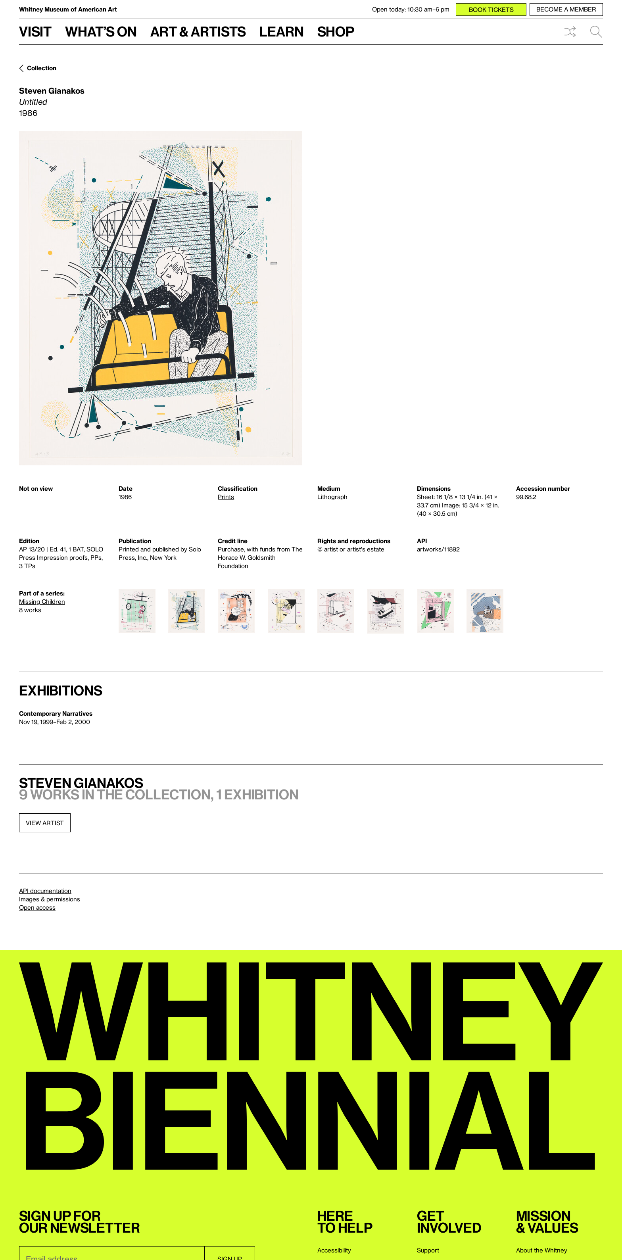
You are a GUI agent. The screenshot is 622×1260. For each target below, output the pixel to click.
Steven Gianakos (51, 90)
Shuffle (570, 31)
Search (596, 31)
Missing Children (42, 601)
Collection (41, 67)
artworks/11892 (438, 549)
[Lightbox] (160, 298)
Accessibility (334, 1250)
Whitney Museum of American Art (68, 9)
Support (428, 1250)
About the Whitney (541, 1250)
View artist (45, 822)
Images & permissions (49, 899)
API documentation (45, 890)
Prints (226, 496)
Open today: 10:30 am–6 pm (410, 9)
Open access (37, 907)
